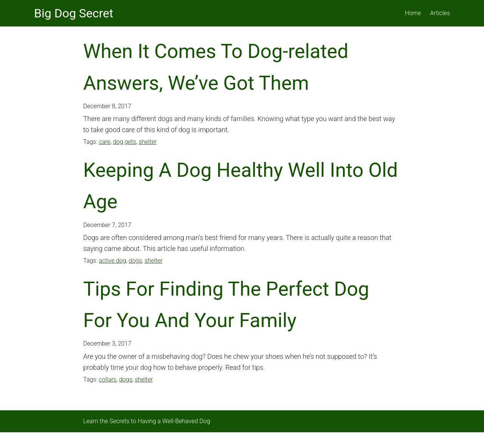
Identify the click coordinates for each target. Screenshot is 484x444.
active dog (112, 260)
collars (107, 379)
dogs (135, 260)
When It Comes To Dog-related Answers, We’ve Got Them (215, 67)
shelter (148, 141)
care (104, 141)
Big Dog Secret (73, 13)
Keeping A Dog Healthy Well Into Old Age (240, 186)
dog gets (124, 141)
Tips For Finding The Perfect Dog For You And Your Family (226, 304)
